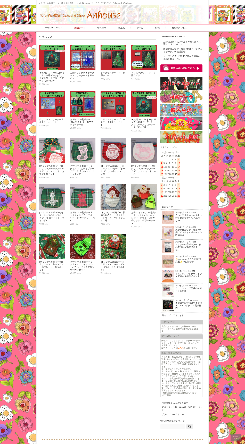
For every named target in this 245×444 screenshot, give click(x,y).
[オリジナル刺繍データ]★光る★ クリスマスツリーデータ (82, 122)
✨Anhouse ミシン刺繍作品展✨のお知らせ (181, 259)
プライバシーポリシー (173, 412)
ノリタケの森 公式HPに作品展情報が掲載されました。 (182, 57)
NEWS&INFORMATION (173, 36)
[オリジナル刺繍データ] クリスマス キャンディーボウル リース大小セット (52, 266)
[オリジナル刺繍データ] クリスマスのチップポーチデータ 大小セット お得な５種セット (52, 170)
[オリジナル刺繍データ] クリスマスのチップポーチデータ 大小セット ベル (82, 216)
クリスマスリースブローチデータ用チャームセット (113, 122)
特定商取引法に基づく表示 (175, 401)
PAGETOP (235, 438)
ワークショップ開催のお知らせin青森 (181, 288)
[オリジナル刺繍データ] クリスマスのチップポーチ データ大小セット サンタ (113, 170)
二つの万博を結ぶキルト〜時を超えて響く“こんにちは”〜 (182, 43)
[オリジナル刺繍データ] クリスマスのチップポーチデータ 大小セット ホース (144, 170)
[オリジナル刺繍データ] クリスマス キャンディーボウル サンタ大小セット (113, 266)
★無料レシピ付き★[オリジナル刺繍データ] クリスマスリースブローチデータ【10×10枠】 (52, 77)
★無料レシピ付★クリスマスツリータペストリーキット (82, 75)
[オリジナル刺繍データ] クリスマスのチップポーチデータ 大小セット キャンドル (52, 216)
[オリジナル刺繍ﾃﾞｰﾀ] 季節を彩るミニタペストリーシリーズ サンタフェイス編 (113, 216)
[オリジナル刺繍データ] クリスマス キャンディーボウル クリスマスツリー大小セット (82, 266)
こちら (181, 346)
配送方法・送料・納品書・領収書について (181, 406)
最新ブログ (167, 205)
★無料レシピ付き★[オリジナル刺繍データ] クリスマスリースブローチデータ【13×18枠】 (144, 123)
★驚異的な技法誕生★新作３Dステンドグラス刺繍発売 (181, 303)
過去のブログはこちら (173, 313)
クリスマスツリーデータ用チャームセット (52, 120)
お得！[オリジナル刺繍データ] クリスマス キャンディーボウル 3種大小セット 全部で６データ (144, 217)
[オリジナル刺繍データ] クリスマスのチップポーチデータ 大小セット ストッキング (82, 170)
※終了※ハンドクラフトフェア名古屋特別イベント (181, 274)
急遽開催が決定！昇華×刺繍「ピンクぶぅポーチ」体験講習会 (182, 50)
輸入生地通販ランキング (173, 419)
